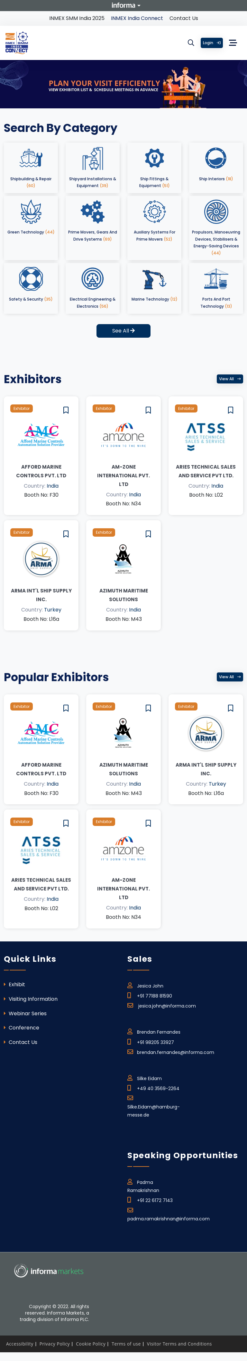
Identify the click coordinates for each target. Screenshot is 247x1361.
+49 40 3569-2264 (153, 1087)
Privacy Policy (55, 1344)
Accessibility (19, 1344)
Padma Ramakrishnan (143, 1185)
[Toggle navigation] (233, 43)
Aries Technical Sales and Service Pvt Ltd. (206, 471)
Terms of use (126, 1344)
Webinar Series (25, 1013)
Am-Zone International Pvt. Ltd (123, 475)
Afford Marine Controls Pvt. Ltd (41, 471)
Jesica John (145, 985)
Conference (21, 1027)
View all (230, 379)
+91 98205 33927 (150, 1041)
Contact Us (183, 18)
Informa (123, 5)
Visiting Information (31, 999)
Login (212, 42)
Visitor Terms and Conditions (179, 1344)
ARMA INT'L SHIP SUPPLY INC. (41, 595)
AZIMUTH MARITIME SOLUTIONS (123, 595)
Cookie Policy (90, 1344)
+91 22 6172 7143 (150, 1199)
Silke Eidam (144, 1077)
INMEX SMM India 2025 (77, 18)
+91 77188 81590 (149, 995)
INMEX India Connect (137, 18)
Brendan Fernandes (153, 1031)
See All (123, 330)
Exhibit (14, 984)
